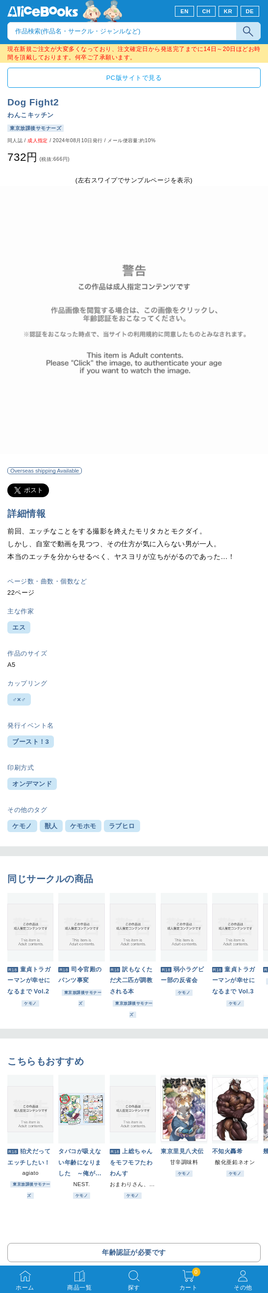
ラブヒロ (122, 826)
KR (228, 11)
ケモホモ (83, 826)
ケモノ (22, 826)
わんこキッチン (30, 115)
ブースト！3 (30, 741)
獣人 (51, 826)
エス (18, 627)
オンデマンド (32, 783)
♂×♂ (19, 699)
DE (250, 11)
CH (206, 11)
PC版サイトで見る (134, 77)
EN (184, 11)
